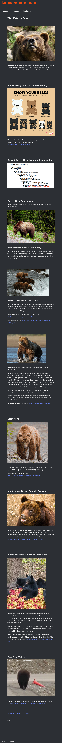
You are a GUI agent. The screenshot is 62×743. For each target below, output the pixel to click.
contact (6, 11)
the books (15, 11)
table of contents (27, 11)
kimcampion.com (19, 2)
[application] (31, 677)
